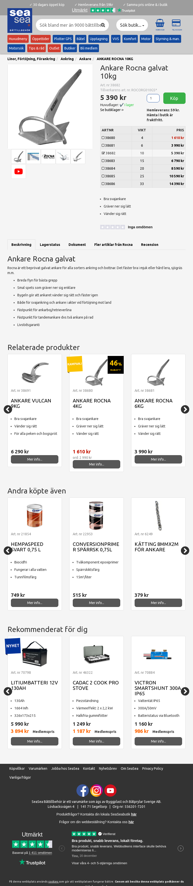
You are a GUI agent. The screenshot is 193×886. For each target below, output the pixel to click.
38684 (108, 168)
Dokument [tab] (77, 245)
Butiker (69, 48)
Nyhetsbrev (108, 768)
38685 (108, 176)
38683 (108, 161)
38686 (108, 184)
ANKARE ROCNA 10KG (115, 59)
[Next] (185, 409)
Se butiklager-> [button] (112, 110)
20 (142, 168)
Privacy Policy (152, 768)
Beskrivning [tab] (21, 245)
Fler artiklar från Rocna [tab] (113, 245)
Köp (174, 98)
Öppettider (40, 39)
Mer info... (34, 459)
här (131, 822)
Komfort (130, 39)
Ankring (67, 59)
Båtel (81, 39)
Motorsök (16, 48)
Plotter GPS (63, 39)
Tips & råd (36, 48)
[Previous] (8, 409)
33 (142, 184)
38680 (108, 138)
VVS (116, 39)
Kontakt (89, 768)
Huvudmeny (18, 39)
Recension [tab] (149, 245)
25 (142, 176)
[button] (122, 228)
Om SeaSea (129, 768)
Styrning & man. (168, 39)
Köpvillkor (17, 768)
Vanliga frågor (20, 777)
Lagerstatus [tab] (50, 245)
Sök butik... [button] (132, 25)
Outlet (54, 48)
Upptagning (99, 39)
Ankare (85, 59)
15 (142, 161)
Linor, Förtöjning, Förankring (31, 59)
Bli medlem (88, 48)
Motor (146, 39)
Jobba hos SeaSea (65, 768)
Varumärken (38, 768)
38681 (108, 145)
